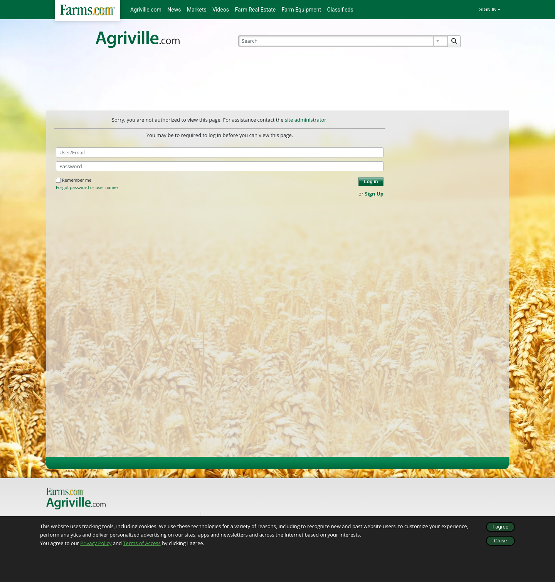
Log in (371, 181)
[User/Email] (219, 152)
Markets (197, 10)
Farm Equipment (301, 10)
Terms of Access (141, 543)
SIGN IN (487, 9)
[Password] (219, 166)
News (174, 10)
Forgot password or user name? (87, 187)
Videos (220, 10)
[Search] (343, 41)
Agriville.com (145, 10)
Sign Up (374, 193)
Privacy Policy (95, 543)
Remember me (73, 180)
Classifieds (340, 10)
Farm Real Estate (255, 10)
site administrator (305, 119)
